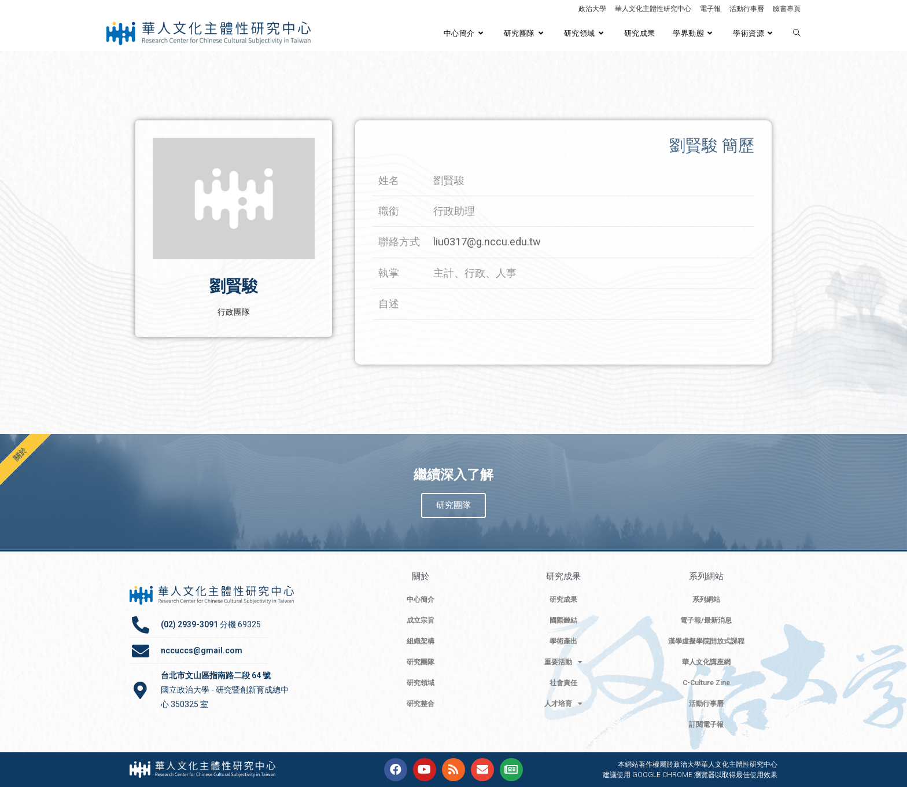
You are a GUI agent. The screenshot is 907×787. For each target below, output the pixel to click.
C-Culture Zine (706, 683)
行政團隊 (233, 312)
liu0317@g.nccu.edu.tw (487, 242)
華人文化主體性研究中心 (653, 9)
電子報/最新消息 (706, 620)
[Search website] (796, 33)
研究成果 (563, 599)
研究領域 (420, 683)
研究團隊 (420, 662)
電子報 (710, 9)
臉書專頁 (787, 9)
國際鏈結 (563, 620)
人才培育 (563, 703)
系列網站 (706, 599)
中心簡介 (420, 599)
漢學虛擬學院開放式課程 (706, 641)
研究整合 (420, 704)
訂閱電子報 (706, 724)
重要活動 (563, 662)
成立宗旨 (420, 620)
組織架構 (420, 641)
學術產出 (563, 641)
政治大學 (592, 9)
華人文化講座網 (706, 662)
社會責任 (563, 683)
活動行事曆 (746, 9)
